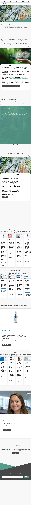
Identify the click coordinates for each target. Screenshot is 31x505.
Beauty (14, 42)
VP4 (19, 178)
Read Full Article (6, 344)
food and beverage (19, 68)
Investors (23, 1)
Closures (18, 42)
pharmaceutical (10, 68)
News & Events (4, 1)
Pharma (23, 42)
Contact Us (15, 453)
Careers (17, 1)
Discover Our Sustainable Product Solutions (11, 86)
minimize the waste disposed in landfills (15, 83)
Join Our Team (7, 429)
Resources (11, 1)
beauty (20, 67)
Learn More (5, 196)
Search (26, 476)
